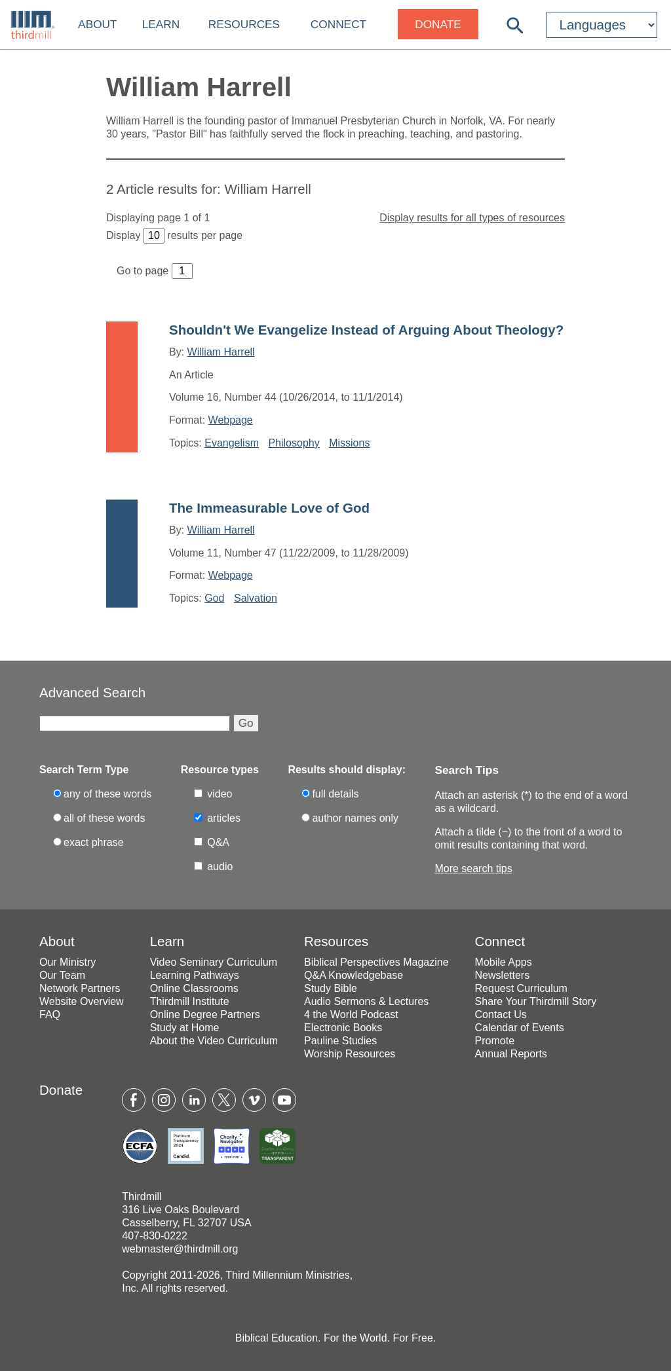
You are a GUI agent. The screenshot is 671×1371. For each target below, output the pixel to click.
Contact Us (501, 1014)
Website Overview (81, 1001)
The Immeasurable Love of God (269, 507)
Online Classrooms (194, 988)
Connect (338, 24)
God (214, 598)
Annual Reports (511, 1053)
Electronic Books (343, 1027)
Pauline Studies (340, 1040)
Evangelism (231, 442)
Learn (161, 24)
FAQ (49, 1014)
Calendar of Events (519, 1027)
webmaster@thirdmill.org (180, 1248)
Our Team (62, 975)
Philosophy (293, 442)
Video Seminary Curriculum (213, 962)
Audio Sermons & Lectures (366, 1001)
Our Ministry (67, 962)
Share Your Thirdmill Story (536, 1001)
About (97, 24)
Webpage (230, 420)
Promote (494, 1040)
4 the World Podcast (351, 1014)
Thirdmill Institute (189, 1001)
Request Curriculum (521, 988)
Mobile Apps (503, 962)
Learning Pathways (194, 975)
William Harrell (221, 351)
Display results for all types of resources (472, 217)
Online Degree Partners (205, 1014)
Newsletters (502, 975)
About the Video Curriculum (214, 1040)
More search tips (473, 868)
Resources (244, 24)
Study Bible (330, 988)
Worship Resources (349, 1053)
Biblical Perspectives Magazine (376, 962)
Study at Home (185, 1027)
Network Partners (80, 988)
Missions (349, 442)
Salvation (255, 598)
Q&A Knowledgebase (353, 975)
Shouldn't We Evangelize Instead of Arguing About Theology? (366, 329)
